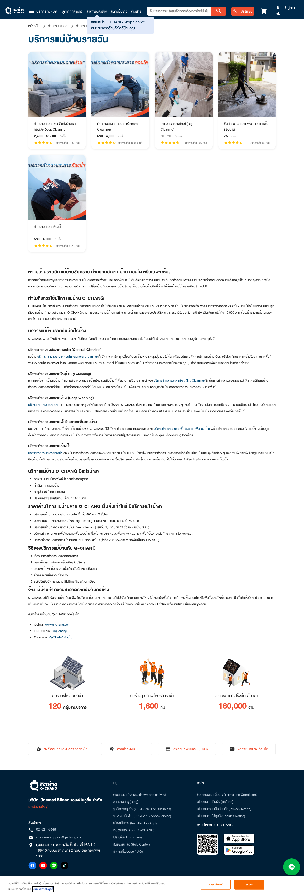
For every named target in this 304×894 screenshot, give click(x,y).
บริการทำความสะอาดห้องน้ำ (45, 453)
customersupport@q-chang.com (60, 837)
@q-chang (60, 631)
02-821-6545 (46, 829)
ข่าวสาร (136, 11)
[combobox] (179, 11)
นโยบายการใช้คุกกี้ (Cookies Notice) (221, 816)
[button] (43, 11)
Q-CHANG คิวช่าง (60, 637)
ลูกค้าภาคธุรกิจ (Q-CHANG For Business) (142, 809)
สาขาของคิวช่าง (96, 11)
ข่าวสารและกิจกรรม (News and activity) (139, 794)
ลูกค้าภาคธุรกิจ (72, 11)
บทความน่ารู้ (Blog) (125, 802)
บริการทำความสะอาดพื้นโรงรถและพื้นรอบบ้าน (182, 428)
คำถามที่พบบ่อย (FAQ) (128, 851)
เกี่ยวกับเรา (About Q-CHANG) (133, 830)
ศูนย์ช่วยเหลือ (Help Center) (131, 844)
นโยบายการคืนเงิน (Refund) (215, 802)
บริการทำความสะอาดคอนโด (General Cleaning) (67, 356)
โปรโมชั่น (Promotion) (127, 837)
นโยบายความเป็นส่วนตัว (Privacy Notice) (224, 809)
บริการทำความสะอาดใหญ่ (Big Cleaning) (179, 380)
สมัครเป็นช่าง (118, 11)
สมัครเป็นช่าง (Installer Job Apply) (136, 823)
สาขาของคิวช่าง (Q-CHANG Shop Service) (142, 816)
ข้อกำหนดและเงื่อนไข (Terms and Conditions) (227, 794)
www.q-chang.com (58, 624)
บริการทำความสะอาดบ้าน (44, 404)
